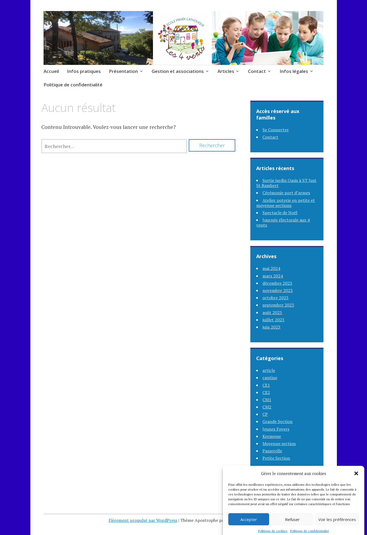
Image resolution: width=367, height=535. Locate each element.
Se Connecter (275, 130)
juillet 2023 (273, 320)
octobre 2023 (275, 298)
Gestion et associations (178, 71)
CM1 (266, 400)
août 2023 (272, 312)
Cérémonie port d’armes (286, 193)
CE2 (266, 392)
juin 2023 (271, 327)
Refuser (292, 525)
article (268, 370)
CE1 (266, 385)
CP (265, 414)
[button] (356, 480)
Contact (257, 71)
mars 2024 (272, 276)
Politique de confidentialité (73, 85)
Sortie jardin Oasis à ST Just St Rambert (286, 182)
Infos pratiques (84, 71)
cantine (269, 378)
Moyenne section (279, 443)
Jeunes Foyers (275, 429)
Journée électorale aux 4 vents (283, 222)
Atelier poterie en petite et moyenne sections (285, 202)
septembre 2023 (278, 305)
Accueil (51, 71)
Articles (226, 71)
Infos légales (294, 71)
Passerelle (272, 451)
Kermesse (271, 436)
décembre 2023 (277, 283)
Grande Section (277, 421)
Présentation (123, 71)
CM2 (266, 407)
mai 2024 (271, 268)
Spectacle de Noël (279, 213)
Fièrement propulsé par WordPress (143, 520)
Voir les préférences (337, 525)
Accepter (248, 525)
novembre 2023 (277, 290)
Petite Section (276, 458)
